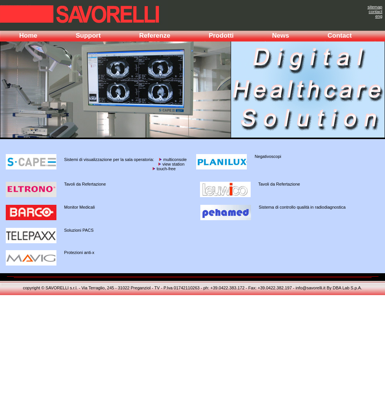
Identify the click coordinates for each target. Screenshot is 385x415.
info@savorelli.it (311, 288)
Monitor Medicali (79, 207)
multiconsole (174, 159)
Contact (339, 35)
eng (378, 16)
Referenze (154, 35)
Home (28, 35)
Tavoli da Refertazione (85, 184)
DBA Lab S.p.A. (347, 288)
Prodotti (221, 35)
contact (375, 11)
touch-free (165, 168)
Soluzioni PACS (79, 230)
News (280, 35)
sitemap (374, 7)
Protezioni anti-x (79, 252)
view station (173, 164)
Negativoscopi (267, 156)
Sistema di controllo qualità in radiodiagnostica (302, 207)
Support (88, 35)
